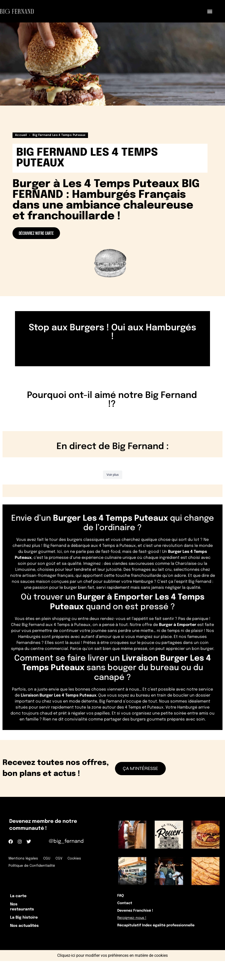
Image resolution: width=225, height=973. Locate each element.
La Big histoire (29, 924)
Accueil (21, 135)
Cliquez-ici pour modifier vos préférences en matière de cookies (112, 967)
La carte (22, 897)
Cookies (79, 858)
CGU (48, 858)
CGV (62, 858)
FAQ (122, 897)
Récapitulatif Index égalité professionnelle (161, 937)
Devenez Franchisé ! (138, 917)
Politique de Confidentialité (32, 864)
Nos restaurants (26, 911)
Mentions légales (24, 858)
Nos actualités (30, 935)
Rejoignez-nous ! (135, 927)
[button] (210, 11)
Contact (126, 907)
